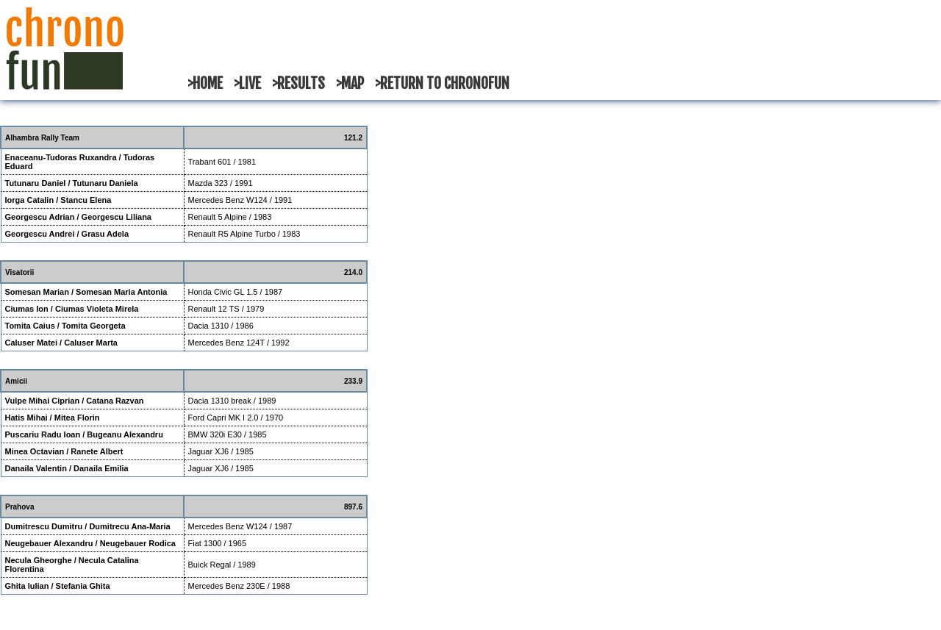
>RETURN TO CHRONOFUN (442, 83)
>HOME (205, 83)
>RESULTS (298, 83)
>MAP (350, 83)
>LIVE (247, 83)
